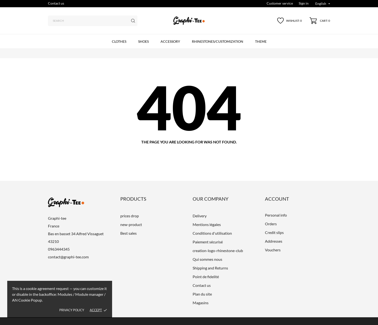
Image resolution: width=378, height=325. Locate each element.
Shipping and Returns (210, 268)
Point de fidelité (206, 276)
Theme (261, 41)
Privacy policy (71, 310)
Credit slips (274, 232)
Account (277, 199)
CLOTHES (119, 41)
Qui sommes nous (207, 259)
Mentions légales (207, 224)
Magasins (201, 302)
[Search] (92, 20)
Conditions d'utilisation (212, 233)
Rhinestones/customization (217, 41)
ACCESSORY (170, 41)
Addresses (273, 241)
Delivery (200, 215)
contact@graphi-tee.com (68, 256)
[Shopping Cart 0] (320, 20)
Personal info (276, 215)
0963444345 (59, 249)
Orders (271, 223)
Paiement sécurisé (208, 242)
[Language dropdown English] (322, 4)
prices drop (129, 215)
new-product (131, 224)
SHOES (143, 41)
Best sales (128, 233)
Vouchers (273, 249)
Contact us (56, 3)
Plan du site (202, 294)
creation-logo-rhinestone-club (218, 250)
